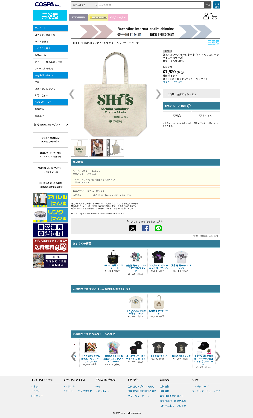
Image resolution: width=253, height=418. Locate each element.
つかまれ (36, 391)
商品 (177, 115)
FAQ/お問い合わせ (44, 75)
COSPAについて (43, 102)
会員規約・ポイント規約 (141, 386)
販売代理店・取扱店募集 (173, 400)
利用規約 (133, 379)
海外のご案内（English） (173, 405)
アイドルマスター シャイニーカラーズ (117, 43)
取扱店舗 (39, 109)
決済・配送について (45, 88)
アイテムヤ (69, 386)
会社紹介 (39, 115)
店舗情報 (165, 386)
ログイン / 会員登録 (45, 35)
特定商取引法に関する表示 (142, 391)
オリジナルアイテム (42, 379)
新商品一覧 (40, 55)
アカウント (40, 28)
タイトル (205, 115)
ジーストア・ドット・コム (206, 391)
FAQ (37, 82)
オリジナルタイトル (74, 379)
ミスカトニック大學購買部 (77, 391)
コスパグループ (200, 386)
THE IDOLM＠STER (83, 43)
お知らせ (165, 379)
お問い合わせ (41, 95)
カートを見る (41, 41)
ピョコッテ (37, 396)
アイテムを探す (43, 48)
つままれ (36, 386)
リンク (195, 379)
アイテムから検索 (44, 68)
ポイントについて (172, 82)
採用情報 (165, 391)
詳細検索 (217, 5)
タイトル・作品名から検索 (48, 61)
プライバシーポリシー (140, 396)
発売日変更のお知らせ (172, 396)
